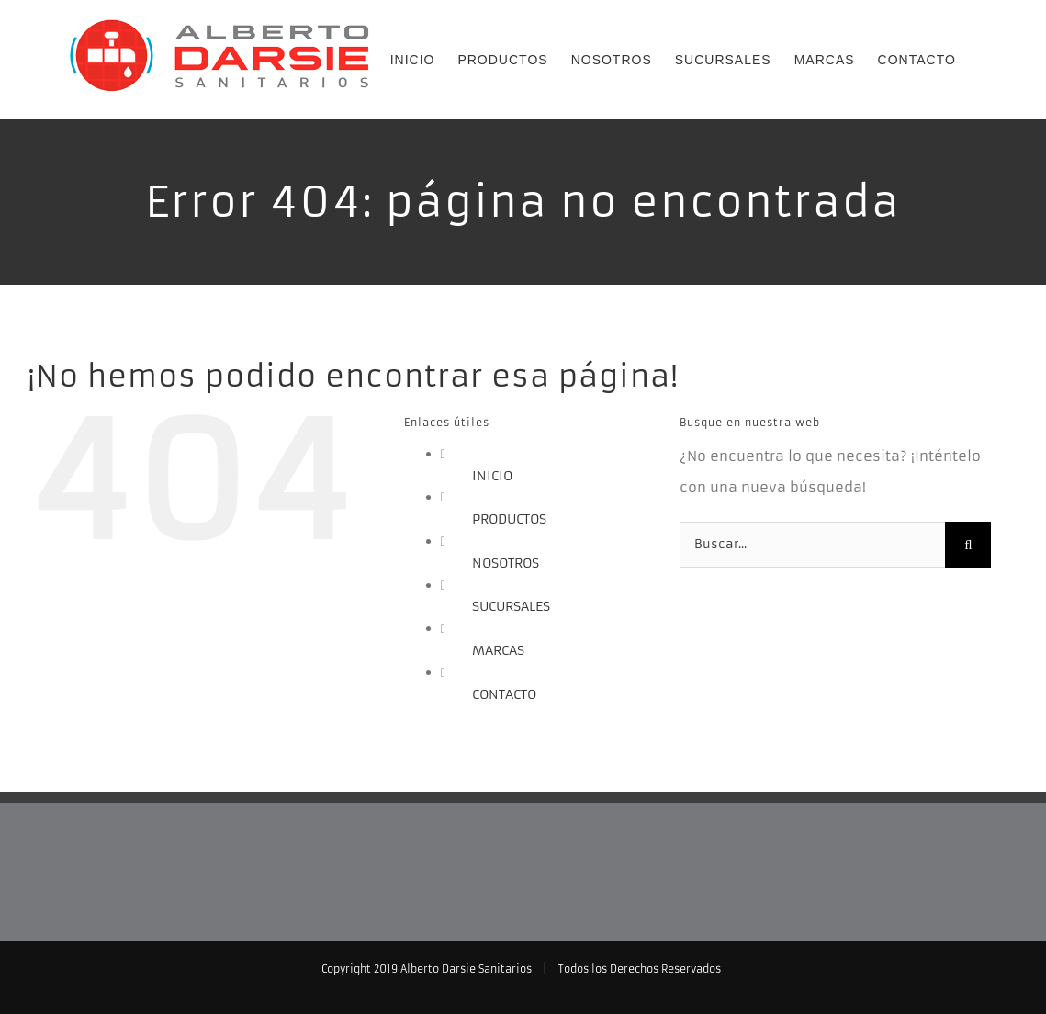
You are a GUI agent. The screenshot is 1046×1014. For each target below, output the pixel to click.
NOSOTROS (505, 563)
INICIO (492, 476)
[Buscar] (968, 545)
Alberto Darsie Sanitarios (466, 969)
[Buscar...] (813, 545)
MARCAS (498, 650)
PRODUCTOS (509, 519)
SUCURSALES (511, 606)
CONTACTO (504, 694)
